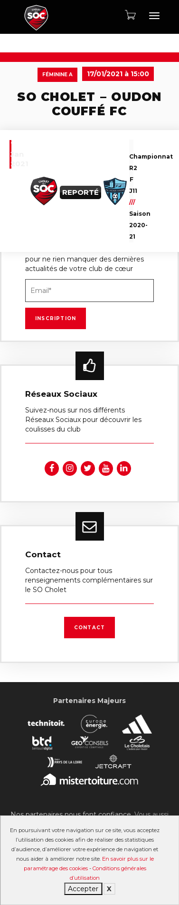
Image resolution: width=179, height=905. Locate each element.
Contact (89, 627)
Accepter (83, 889)
